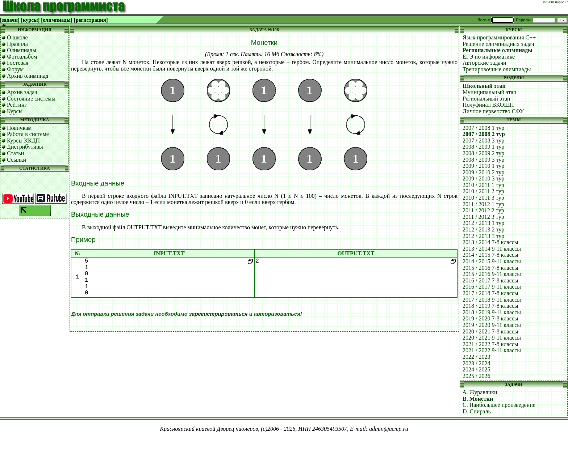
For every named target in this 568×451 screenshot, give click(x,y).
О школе (17, 37)
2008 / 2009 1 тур (483, 147)
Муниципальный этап (490, 92)
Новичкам (19, 128)
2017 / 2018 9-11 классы (492, 300)
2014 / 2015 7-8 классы (490, 255)
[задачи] (10, 20)
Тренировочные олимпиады (497, 69)
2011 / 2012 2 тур (483, 210)
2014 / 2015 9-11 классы (492, 261)
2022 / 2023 (476, 357)
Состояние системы (31, 98)
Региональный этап (486, 98)
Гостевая (17, 63)
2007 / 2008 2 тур (484, 134)
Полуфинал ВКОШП (488, 105)
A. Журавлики (479, 392)
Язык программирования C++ (499, 37)
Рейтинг (17, 105)
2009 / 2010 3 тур (483, 178)
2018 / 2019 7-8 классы (490, 306)
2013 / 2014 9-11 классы (492, 249)
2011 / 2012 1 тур (483, 204)
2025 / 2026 (476, 376)
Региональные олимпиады (497, 50)
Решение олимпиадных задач (498, 44)
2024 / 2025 (476, 369)
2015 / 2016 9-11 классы (492, 274)
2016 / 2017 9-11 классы (492, 287)
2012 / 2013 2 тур (483, 229)
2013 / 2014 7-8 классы (490, 242)
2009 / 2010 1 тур (483, 166)
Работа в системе (28, 134)
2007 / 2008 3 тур (483, 140)
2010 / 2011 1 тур (483, 185)
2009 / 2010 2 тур (483, 172)
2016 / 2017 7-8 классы (490, 280)
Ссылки (16, 160)
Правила (17, 44)
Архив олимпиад (28, 76)
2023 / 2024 (476, 363)
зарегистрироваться (218, 314)
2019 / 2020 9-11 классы (492, 325)
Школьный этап (484, 86)
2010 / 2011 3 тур (483, 198)
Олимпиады (21, 50)
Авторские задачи (484, 63)
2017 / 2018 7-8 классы (490, 293)
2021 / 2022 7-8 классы (490, 344)
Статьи (15, 153)
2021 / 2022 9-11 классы (492, 350)
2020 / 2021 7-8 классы (490, 331)
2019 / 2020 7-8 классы (490, 318)
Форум (15, 69)
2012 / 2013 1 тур (483, 223)
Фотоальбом (22, 57)
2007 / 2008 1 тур (483, 128)
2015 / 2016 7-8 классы (490, 268)
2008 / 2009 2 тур (483, 153)
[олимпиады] (56, 20)
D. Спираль (477, 411)
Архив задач (22, 92)
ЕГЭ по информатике (489, 57)
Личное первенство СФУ (493, 111)
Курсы (14, 111)
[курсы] (30, 20)
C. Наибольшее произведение (499, 405)
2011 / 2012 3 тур (483, 217)
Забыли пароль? (555, 2)
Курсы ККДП (23, 140)
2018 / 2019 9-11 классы (492, 312)
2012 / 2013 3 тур (483, 236)
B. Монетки (478, 399)
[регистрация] (91, 20)
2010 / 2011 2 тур (483, 191)
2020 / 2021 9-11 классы (492, 338)
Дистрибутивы (25, 147)
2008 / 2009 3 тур (483, 160)
